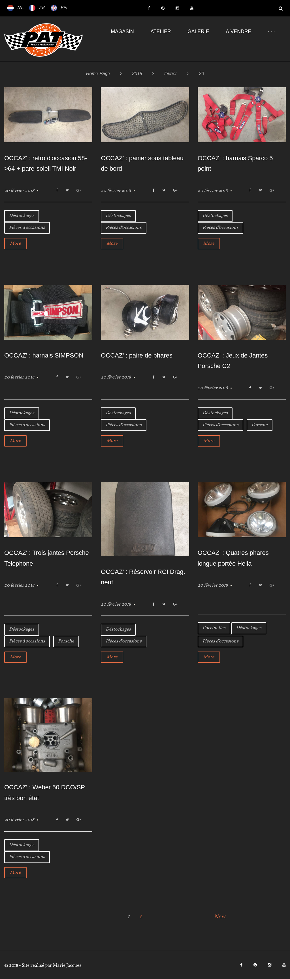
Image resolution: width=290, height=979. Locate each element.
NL (20, 8)
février (170, 73)
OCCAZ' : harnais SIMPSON (43, 355)
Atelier (160, 31)
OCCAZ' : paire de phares (136, 355)
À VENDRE (238, 31)
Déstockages (21, 216)
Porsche (259, 425)
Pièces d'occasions (27, 228)
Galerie (198, 31)
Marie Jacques (66, 966)
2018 (137, 73)
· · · (271, 31)
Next (220, 917)
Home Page (98, 73)
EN (63, 8)
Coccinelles (213, 628)
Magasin (122, 31)
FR (42, 8)
